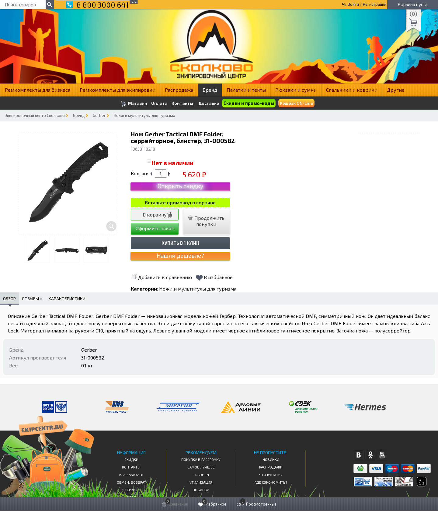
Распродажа (179, 90)
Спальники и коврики (351, 90)
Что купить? (270, 474)
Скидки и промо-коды (248, 103)
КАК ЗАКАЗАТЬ (131, 474)
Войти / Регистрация (367, 4)
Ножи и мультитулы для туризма (144, 115)
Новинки (201, 490)
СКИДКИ (131, 459)
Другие (396, 90)
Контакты (182, 103)
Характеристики (66, 298)
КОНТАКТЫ (131, 467)
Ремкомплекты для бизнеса (37, 90)
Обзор (9, 298)
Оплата (159, 103)
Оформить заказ (155, 228)
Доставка (208, 103)
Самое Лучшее (201, 467)
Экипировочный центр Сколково (35, 115)
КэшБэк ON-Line (296, 103)
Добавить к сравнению (162, 277)
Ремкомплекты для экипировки (117, 90)
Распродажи (271, 467)
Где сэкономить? (271, 482)
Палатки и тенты (246, 90)
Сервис (131, 490)
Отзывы (32, 298)
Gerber (99, 115)
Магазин (133, 103)
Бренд (210, 90)
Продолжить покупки (206, 221)
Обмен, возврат (131, 482)
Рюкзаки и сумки (296, 90)
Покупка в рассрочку (201, 459)
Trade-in (201, 474)
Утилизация (200, 482)
